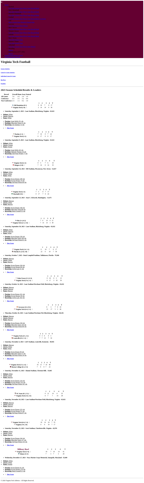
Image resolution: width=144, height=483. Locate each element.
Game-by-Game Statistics (8, 72)
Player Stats (27, 8)
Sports (7, 5)
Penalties (3, 83)
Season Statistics (5, 69)
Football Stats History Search (14, 55)
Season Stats (19, 8)
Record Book (35, 8)
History (25, 26)
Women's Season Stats (27, 22)
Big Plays (3, 80)
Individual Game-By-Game (8, 76)
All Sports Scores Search (12, 57)
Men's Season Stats (14, 22)
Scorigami (42, 19)
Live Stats (11, 8)
